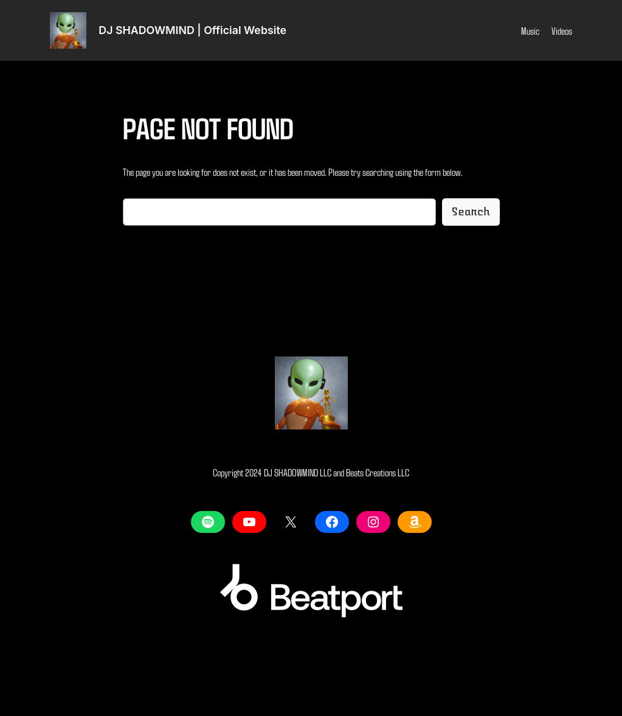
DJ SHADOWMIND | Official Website (192, 30)
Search (471, 211)
